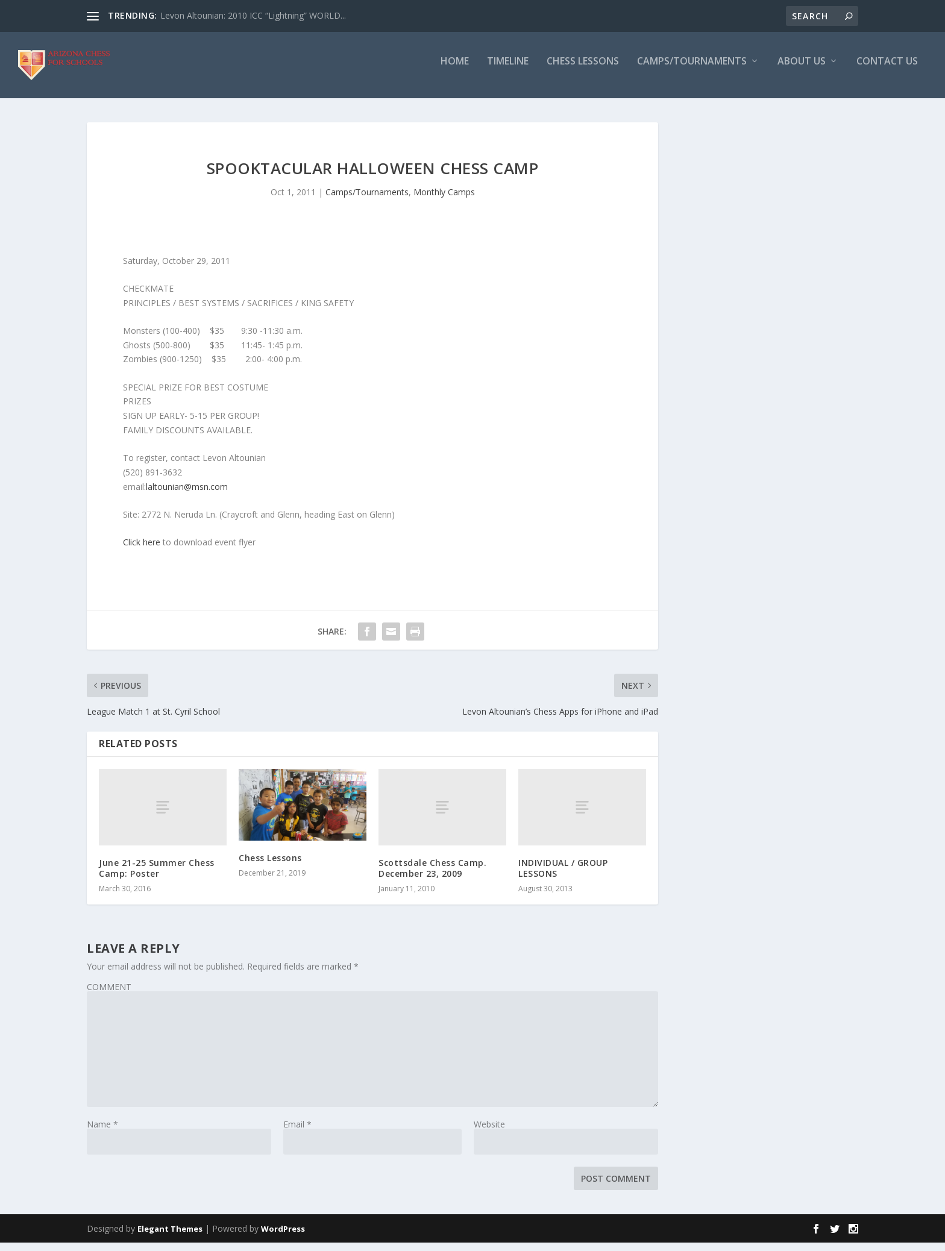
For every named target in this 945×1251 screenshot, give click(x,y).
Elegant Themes (169, 1237)
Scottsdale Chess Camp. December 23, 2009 (432, 876)
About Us (801, 70)
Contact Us (887, 70)
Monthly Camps (444, 200)
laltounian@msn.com (187, 495)
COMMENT (109, 995)
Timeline (508, 70)
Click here (141, 550)
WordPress (283, 1237)
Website (489, 1132)
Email (297, 1132)
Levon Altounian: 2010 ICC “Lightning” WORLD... (253, 15)
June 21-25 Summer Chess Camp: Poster (157, 876)
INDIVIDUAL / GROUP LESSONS (563, 876)
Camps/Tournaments (692, 70)
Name (102, 1132)
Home (455, 70)
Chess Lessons (583, 70)
